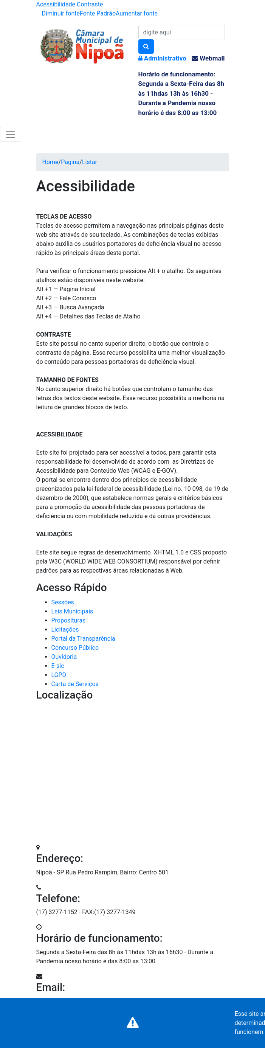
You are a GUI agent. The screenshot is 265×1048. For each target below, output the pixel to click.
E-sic (57, 665)
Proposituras (68, 620)
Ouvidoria (64, 656)
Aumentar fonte (137, 13)
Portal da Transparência (83, 638)
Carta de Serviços (75, 684)
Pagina (70, 162)
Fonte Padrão (98, 13)
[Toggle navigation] (10, 134)
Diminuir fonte (61, 13)
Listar (89, 162)
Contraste (90, 4)
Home (50, 162)
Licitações (65, 629)
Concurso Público (75, 647)
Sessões (62, 602)
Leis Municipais (72, 611)
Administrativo (162, 58)
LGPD (59, 674)
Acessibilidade (56, 4)
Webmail (208, 58)
